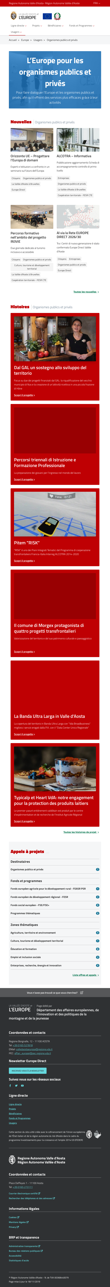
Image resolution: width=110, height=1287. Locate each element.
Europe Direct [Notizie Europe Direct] (18, 189)
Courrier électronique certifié (23, 1193)
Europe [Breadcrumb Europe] (25, 40)
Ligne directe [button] (19, 26)
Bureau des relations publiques (24, 1251)
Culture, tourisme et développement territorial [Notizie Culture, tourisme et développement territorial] (32, 267)
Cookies (12, 1217)
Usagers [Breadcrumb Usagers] (38, 40)
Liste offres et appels (86, 975)
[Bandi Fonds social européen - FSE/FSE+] (55, 905)
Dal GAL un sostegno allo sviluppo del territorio (50, 370)
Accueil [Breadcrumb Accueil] (13, 40)
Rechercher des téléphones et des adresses (30, 1198)
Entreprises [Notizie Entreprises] (63, 178)
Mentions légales (17, 1222)
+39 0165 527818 (23, 1045)
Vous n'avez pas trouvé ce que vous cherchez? (55, 993)
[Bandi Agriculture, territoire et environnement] (55, 932)
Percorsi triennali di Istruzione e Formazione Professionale (45, 462)
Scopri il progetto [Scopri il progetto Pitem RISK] (25, 561)
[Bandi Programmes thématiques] (55, 913)
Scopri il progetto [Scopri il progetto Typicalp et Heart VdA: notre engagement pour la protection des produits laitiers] (25, 821)
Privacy (12, 1227)
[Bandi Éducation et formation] (55, 949)
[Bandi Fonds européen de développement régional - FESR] (55, 897)
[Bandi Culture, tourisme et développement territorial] (55, 941)
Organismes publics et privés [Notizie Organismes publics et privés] (37, 178)
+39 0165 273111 (23, 1187)
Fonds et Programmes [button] (82, 26)
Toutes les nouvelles (86, 292)
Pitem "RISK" (27, 542)
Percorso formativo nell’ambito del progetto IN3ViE (28, 237)
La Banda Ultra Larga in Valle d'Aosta (49, 716)
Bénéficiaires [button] (56, 26)
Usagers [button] (17, 32)
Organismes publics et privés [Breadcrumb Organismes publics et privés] (62, 40)
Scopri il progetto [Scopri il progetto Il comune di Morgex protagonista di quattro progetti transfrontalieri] (25, 652)
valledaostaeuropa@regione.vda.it (34, 1049)
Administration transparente (23, 1246)
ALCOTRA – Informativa (74, 155)
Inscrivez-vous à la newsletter (28, 1070)
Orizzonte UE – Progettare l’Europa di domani (30, 158)
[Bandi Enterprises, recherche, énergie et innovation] (55, 965)
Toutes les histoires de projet (81, 832)
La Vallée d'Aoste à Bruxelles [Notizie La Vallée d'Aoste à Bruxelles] (25, 184)
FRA (97, 3)
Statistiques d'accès (19, 1260)
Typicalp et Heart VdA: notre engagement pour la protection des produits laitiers (54, 800)
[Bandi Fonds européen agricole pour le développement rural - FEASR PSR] (55, 888)
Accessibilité (15, 1255)
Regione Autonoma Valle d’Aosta (45, 3)
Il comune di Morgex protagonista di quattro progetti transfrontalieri (49, 628)
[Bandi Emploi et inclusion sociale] (55, 957)
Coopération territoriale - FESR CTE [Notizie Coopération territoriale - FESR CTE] (75, 195)
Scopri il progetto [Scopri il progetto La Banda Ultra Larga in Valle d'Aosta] (25, 734)
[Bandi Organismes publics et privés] (55, 869)
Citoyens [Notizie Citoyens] (16, 178)
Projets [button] (37, 26)
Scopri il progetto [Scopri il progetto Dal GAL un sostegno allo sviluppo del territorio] (25, 395)
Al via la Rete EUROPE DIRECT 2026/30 (73, 235)
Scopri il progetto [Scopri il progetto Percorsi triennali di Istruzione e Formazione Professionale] (25, 479)
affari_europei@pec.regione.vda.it (32, 1053)
